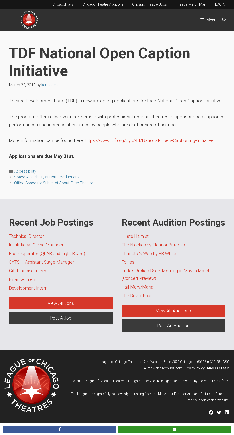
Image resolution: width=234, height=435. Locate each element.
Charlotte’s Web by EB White (149, 253)
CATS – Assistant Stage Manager (41, 262)
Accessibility (25, 171)
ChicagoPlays (63, 4)
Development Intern (28, 288)
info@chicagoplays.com (164, 368)
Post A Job (60, 318)
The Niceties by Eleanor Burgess (153, 245)
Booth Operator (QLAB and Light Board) (47, 253)
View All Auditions (173, 311)
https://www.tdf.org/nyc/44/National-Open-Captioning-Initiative (149, 140)
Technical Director (26, 236)
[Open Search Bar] (224, 20)
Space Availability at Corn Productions (46, 177)
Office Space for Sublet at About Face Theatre (53, 183)
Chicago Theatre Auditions (103, 4)
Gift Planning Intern (27, 270)
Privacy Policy (195, 368)
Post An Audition (173, 325)
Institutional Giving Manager (36, 245)
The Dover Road (137, 295)
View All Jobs (61, 303)
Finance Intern (23, 279)
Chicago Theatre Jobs (149, 4)
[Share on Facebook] (59, 429)
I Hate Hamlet (135, 236)
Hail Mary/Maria (137, 287)
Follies (128, 262)
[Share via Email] (174, 429)
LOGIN (220, 4)
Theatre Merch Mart (191, 4)
